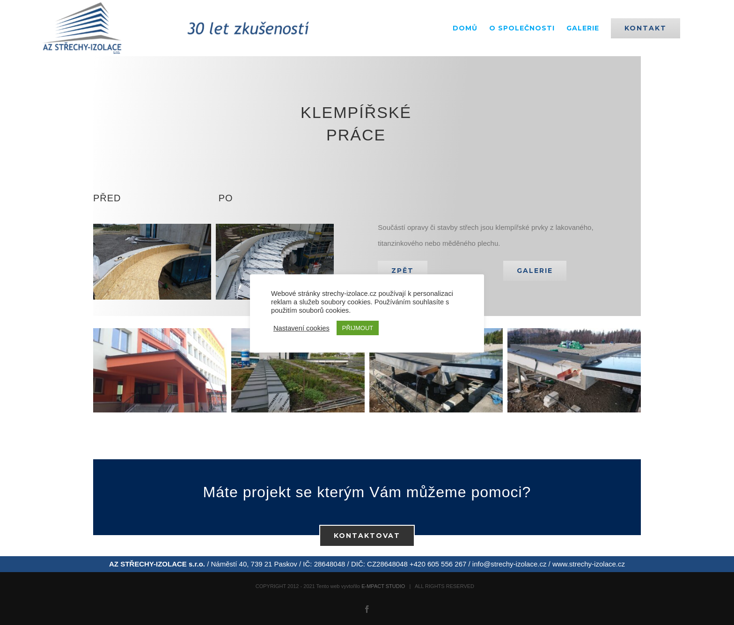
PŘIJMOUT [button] (357, 327)
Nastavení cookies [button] (301, 328)
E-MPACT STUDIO (383, 586)
